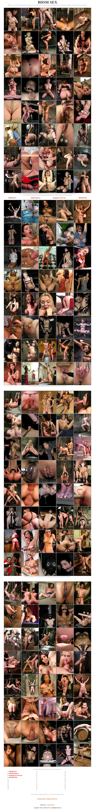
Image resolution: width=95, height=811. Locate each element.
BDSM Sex (48, 807)
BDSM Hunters (35, 198)
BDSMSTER (83, 198)
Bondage (49, 799)
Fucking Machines (41, 799)
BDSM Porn (12, 198)
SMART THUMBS (51, 809)
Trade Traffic (50, 805)
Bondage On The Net (59, 198)
